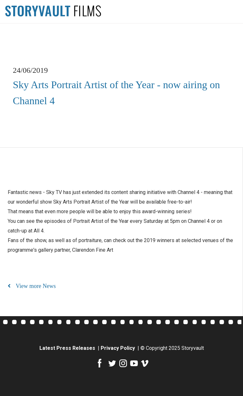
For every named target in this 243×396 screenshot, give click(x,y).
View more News (32, 286)
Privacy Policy (118, 348)
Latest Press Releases (67, 348)
